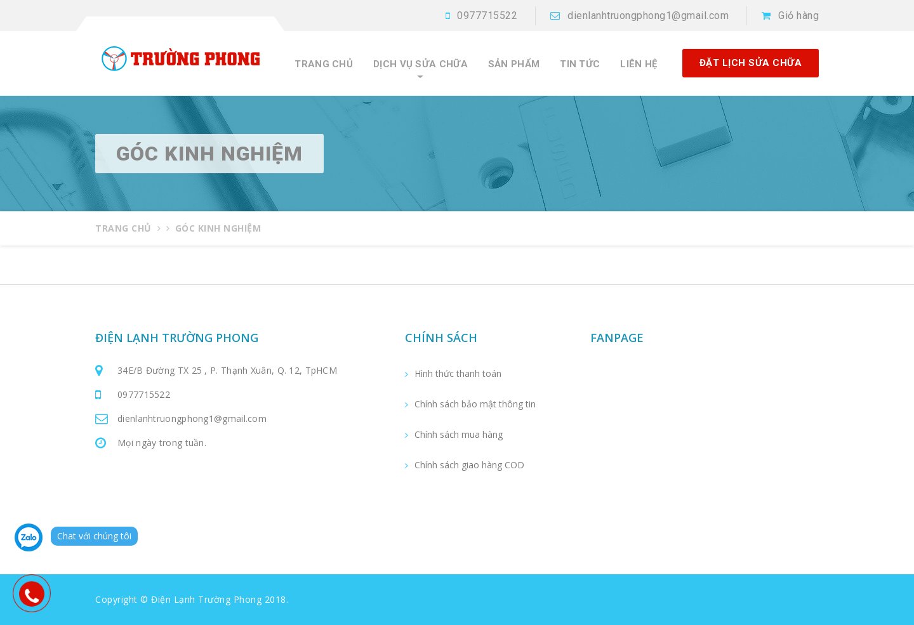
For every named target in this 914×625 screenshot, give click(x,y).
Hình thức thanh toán (457, 373)
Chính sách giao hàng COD (469, 465)
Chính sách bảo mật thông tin (475, 404)
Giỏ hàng (798, 16)
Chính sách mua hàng (458, 434)
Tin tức (580, 64)
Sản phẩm (514, 64)
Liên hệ (638, 64)
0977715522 (487, 16)
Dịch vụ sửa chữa (420, 64)
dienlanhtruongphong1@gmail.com (648, 16)
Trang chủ (324, 64)
